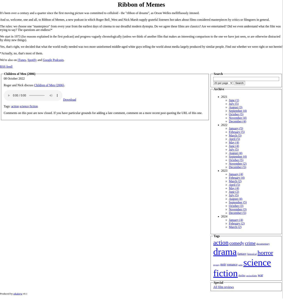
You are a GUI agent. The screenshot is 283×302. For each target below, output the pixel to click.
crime (250, 243)
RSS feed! (6, 66)
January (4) (236, 174)
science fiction (29, 106)
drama (225, 251)
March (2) (235, 181)
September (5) (238, 202)
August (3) (235, 107)
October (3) (236, 206)
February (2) (237, 223)
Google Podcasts (53, 60)
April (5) (234, 139)
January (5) (236, 128)
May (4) (234, 142)
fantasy (241, 253)
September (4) (238, 110)
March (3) (235, 135)
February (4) (237, 177)
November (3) (237, 209)
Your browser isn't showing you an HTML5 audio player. (33, 95)
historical (252, 254)
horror (265, 252)
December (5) (237, 167)
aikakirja (17, 293)
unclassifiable (251, 276)
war (260, 275)
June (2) (234, 191)
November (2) (237, 163)
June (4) (234, 146)
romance (232, 264)
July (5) (233, 103)
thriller (241, 275)
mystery (216, 265)
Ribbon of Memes (141, 4)
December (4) (237, 121)
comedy (236, 243)
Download (69, 99)
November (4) (237, 118)
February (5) (237, 132)
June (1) (234, 100)
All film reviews (223, 287)
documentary (263, 243)
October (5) (236, 114)
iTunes (22, 60)
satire (240, 265)
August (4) (235, 153)
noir (223, 264)
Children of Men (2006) (49, 85)
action (15, 106)
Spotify (32, 60)
